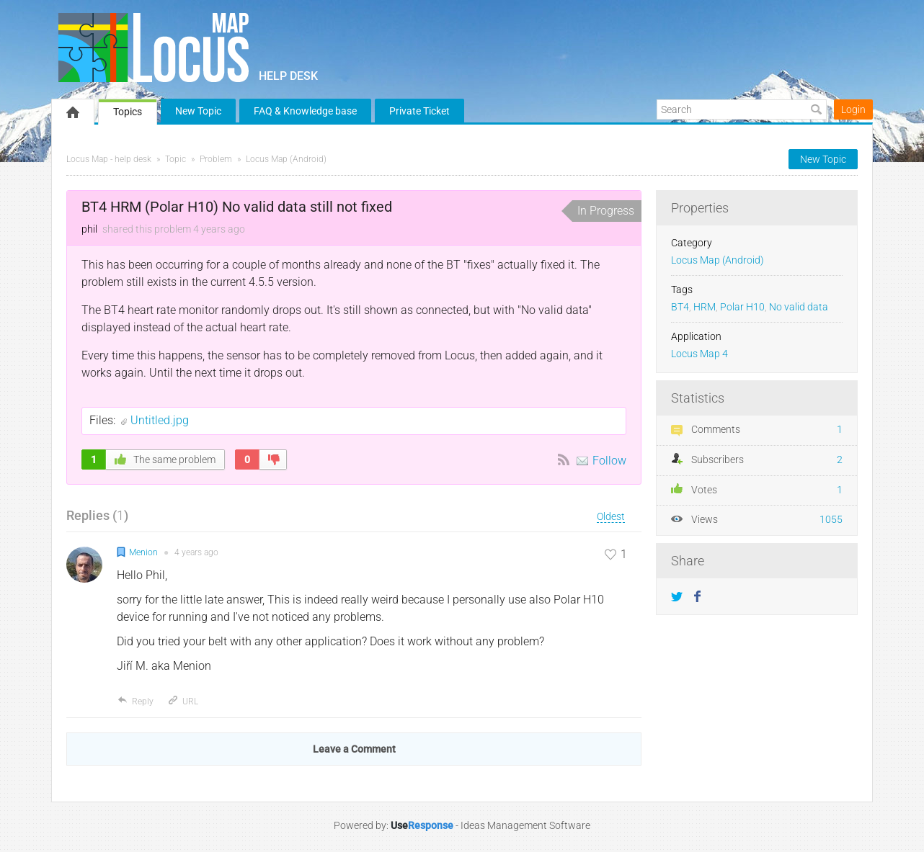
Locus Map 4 (699, 354)
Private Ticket (419, 111)
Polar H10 (742, 307)
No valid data (798, 307)
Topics (127, 111)
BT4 (680, 307)
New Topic (198, 111)
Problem (216, 159)
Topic (175, 159)
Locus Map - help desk (108, 159)
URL (182, 701)
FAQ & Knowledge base (305, 111)
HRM (704, 307)
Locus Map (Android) (286, 159)
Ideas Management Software (525, 825)
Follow (609, 460)
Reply (135, 701)
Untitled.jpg (159, 420)
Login (853, 109)
